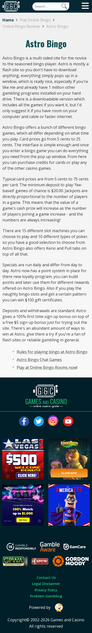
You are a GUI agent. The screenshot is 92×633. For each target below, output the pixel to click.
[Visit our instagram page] (53, 421)
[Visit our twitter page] (38, 421)
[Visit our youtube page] (68, 421)
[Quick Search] (50, 6)
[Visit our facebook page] (24, 421)
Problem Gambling (46, 596)
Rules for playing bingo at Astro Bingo (52, 352)
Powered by (46, 607)
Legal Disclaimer (46, 583)
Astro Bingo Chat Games (39, 359)
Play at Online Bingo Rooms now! (47, 367)
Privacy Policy (46, 590)
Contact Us (46, 577)
